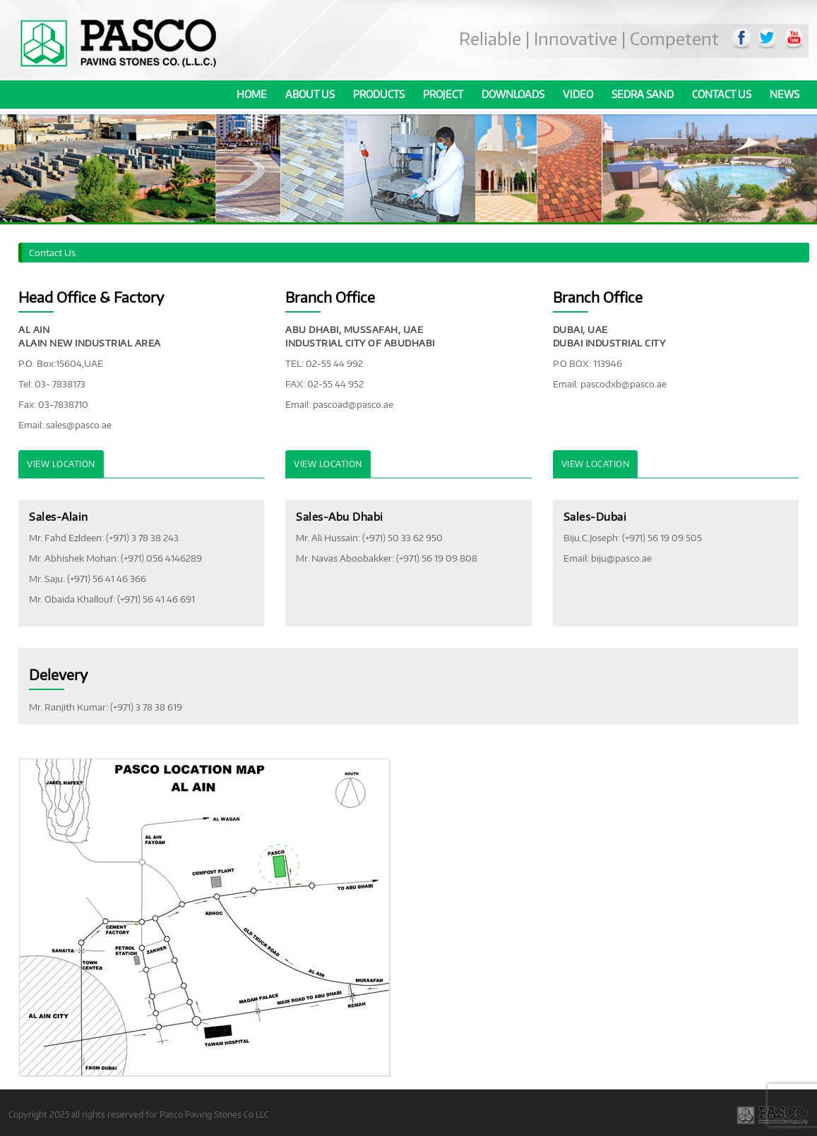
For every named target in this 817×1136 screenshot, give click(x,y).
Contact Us (721, 94)
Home (252, 94)
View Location (61, 464)
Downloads (513, 94)
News (784, 94)
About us (310, 94)
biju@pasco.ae (621, 558)
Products (379, 94)
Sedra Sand (643, 94)
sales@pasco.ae (79, 424)
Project (443, 94)
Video (578, 94)
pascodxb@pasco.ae (623, 383)
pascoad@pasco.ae (353, 404)
